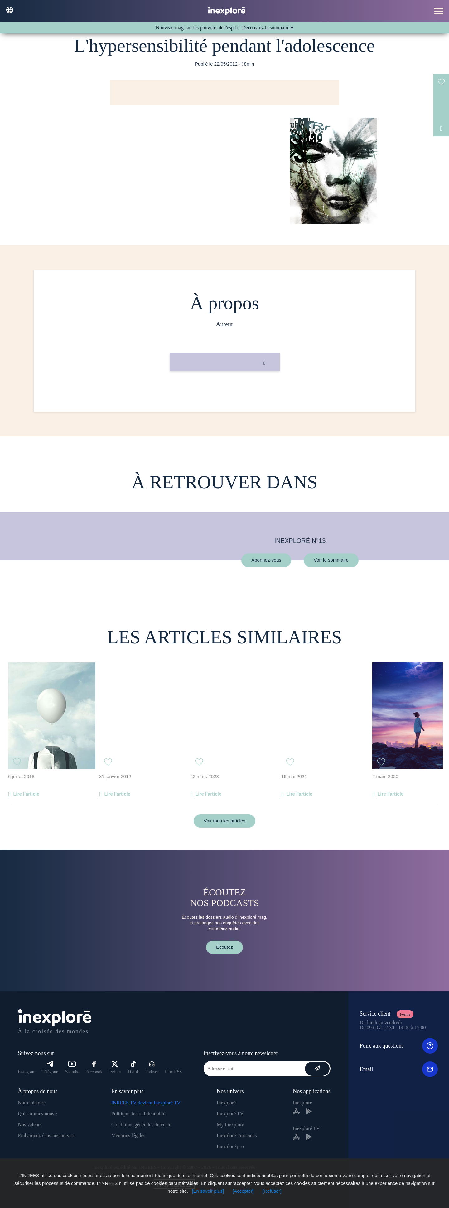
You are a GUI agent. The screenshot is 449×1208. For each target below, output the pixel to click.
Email (399, 1069)
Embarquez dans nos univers (46, 1135)
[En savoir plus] (208, 1191)
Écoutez (224, 947)
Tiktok (133, 1067)
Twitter (115, 1067)
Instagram (27, 1071)
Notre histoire (32, 1102)
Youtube (72, 1067)
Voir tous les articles (224, 820)
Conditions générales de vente (141, 1124)
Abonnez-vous (266, 560)
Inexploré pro (230, 1146)
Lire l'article (26, 793)
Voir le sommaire (331, 560)
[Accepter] (243, 1191)
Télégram (50, 1067)
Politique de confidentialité (138, 1113)
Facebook (93, 1067)
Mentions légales (128, 1135)
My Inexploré (230, 1124)
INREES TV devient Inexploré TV (146, 1102)
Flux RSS (173, 1071)
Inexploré (226, 1102)
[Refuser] (272, 1191)
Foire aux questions (399, 1046)
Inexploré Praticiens (237, 1135)
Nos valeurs (30, 1124)
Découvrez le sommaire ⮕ (267, 27)
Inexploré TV (230, 1113)
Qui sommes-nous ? (38, 1113)
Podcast (152, 1067)
